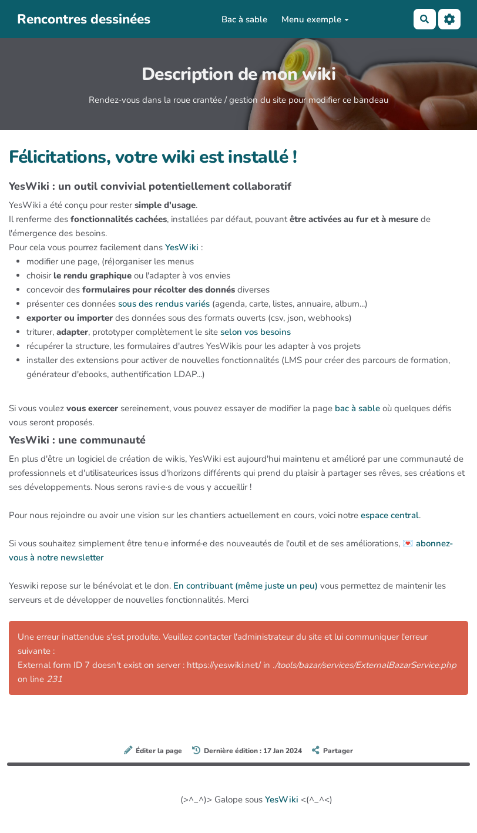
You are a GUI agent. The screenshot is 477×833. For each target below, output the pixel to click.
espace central (390, 515)
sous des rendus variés (164, 304)
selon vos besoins (255, 332)
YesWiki (182, 247)
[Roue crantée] (449, 19)
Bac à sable (244, 19)
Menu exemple (315, 19)
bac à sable (357, 408)
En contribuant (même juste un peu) (245, 586)
